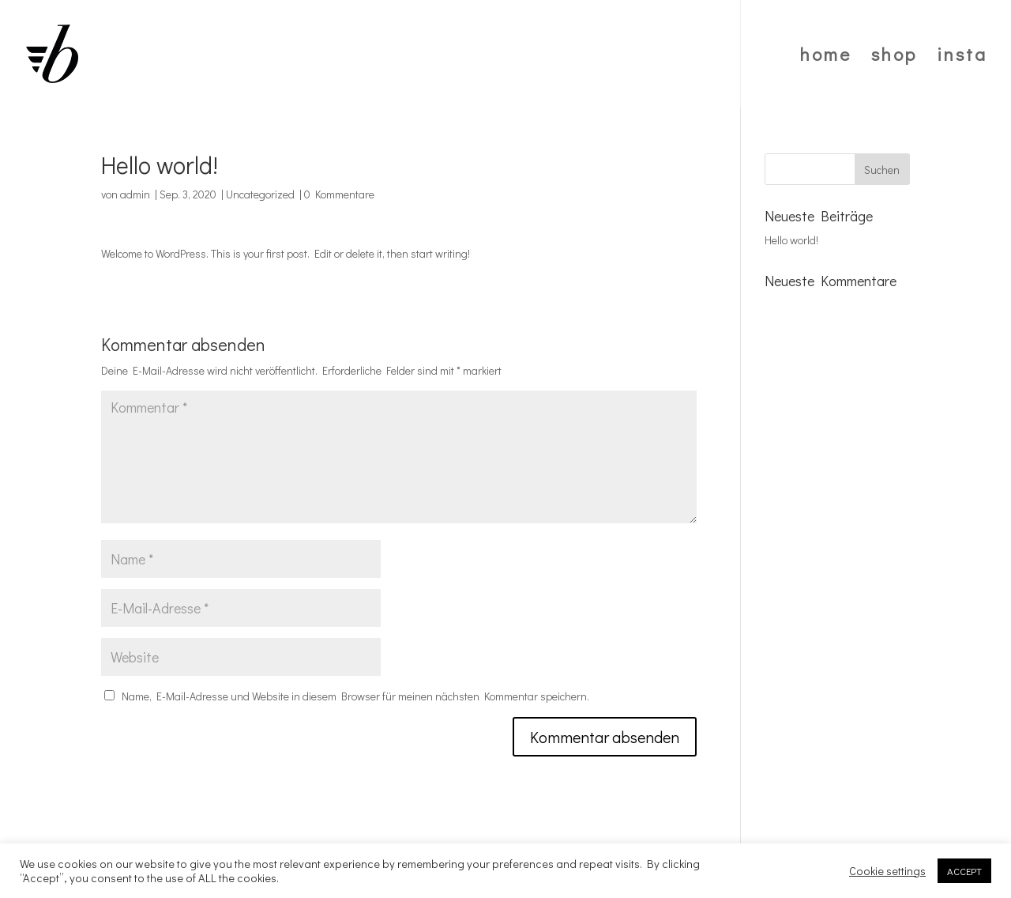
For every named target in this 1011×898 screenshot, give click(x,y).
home (825, 57)
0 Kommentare (339, 194)
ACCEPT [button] (964, 870)
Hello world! (791, 239)
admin (135, 194)
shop (894, 57)
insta (962, 57)
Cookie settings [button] (887, 871)
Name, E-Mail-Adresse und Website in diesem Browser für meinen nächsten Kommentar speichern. (355, 696)
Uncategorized (260, 194)
